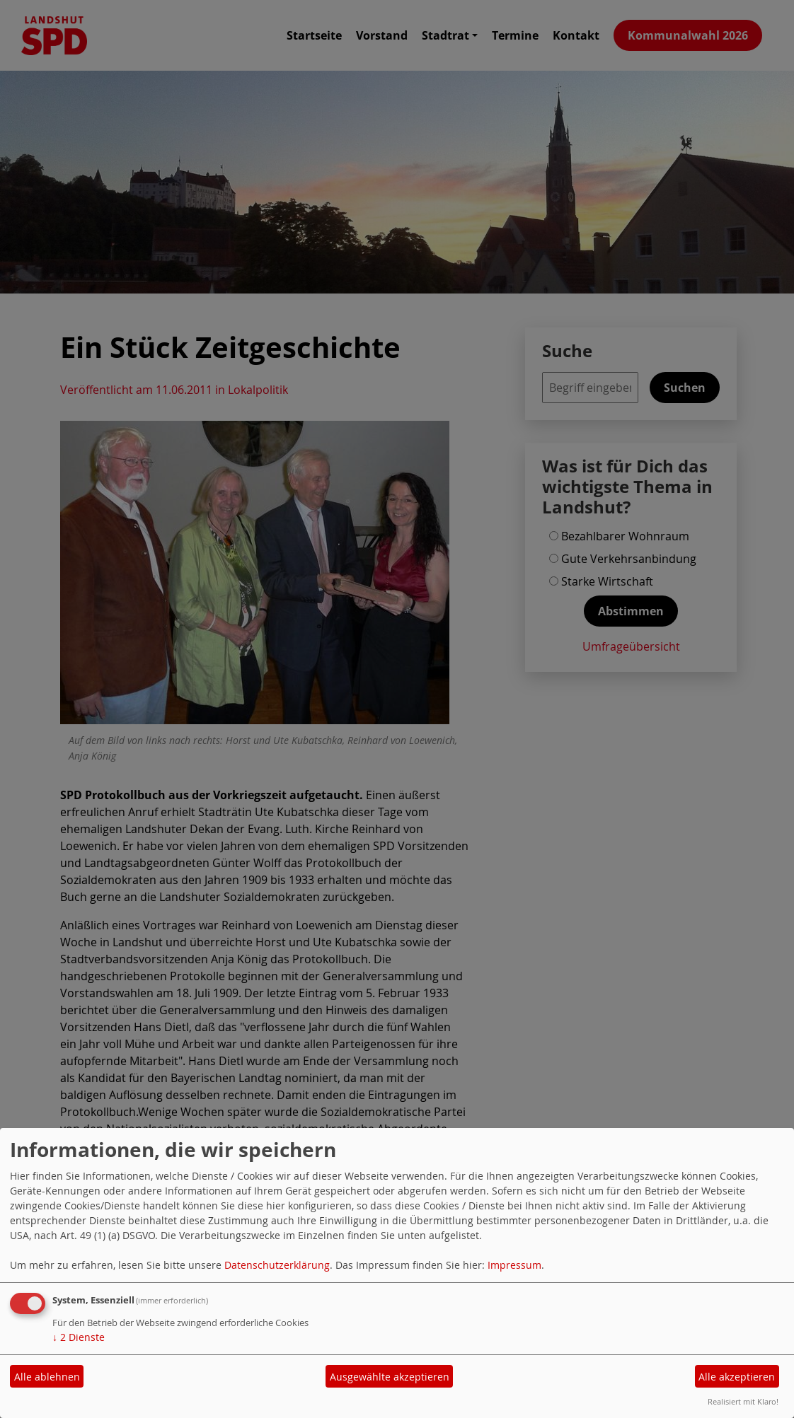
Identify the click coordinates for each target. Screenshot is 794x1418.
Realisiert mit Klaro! (743, 1401)
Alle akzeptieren (736, 1376)
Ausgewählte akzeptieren (389, 1376)
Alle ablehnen (47, 1376)
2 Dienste (78, 1337)
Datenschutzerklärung (277, 1265)
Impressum (514, 1265)
